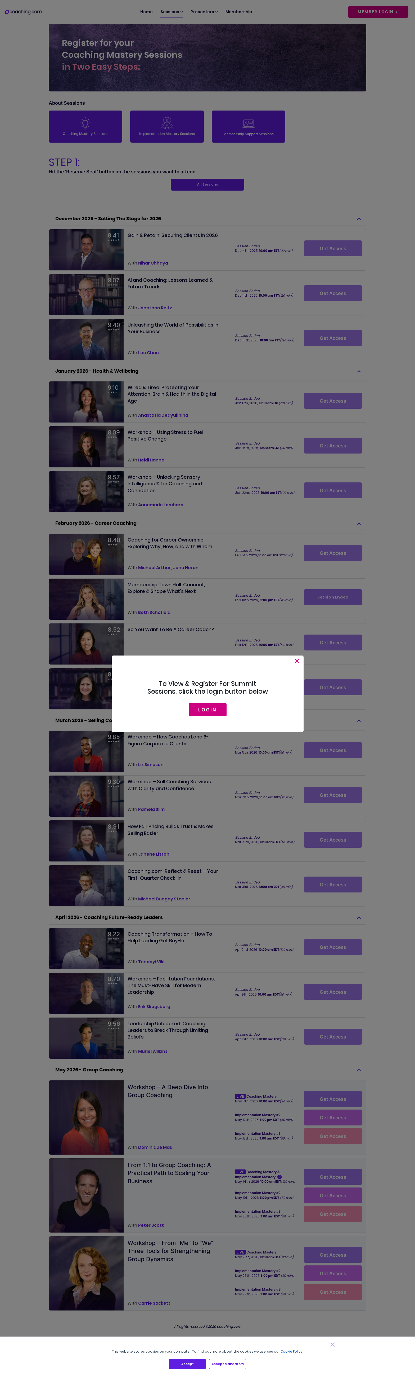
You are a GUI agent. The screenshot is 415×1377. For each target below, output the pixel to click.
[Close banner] (333, 1345)
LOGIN (207, 709)
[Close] (297, 660)
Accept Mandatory (227, 1364)
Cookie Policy (292, 1351)
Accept (187, 1364)
